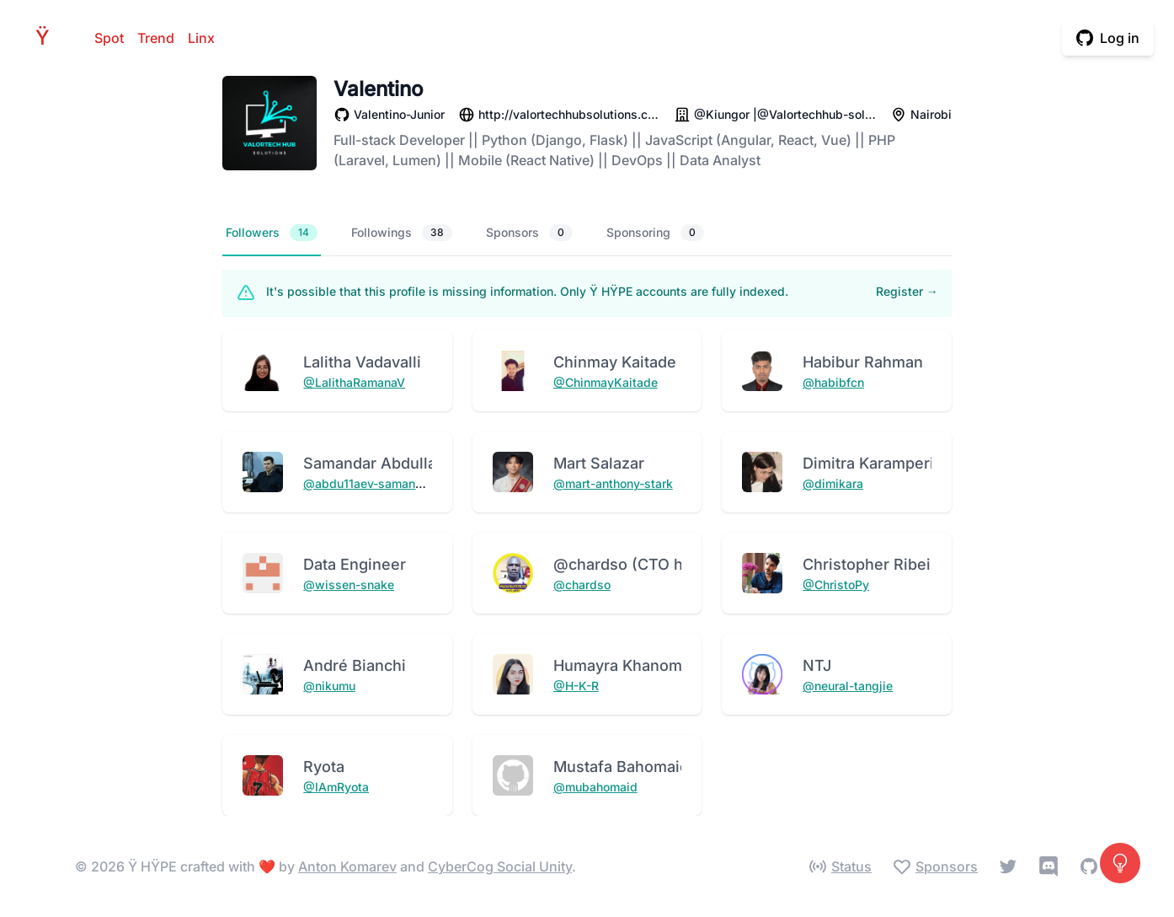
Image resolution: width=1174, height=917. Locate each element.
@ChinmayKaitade (605, 382)
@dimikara (833, 483)
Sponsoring (655, 232)
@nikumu (329, 685)
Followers (272, 232)
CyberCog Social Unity (500, 866)
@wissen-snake (348, 584)
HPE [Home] (47, 37)
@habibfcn (833, 382)
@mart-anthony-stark (613, 483)
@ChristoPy (836, 584)
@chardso (582, 584)
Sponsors (529, 232)
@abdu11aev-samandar (368, 483)
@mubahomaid (595, 787)
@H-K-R (576, 685)
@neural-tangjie (848, 685)
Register (907, 291)
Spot (109, 37)
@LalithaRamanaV (354, 382)
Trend (155, 37)
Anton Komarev (347, 866)
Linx (201, 37)
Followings (401, 232)
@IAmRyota (336, 787)
